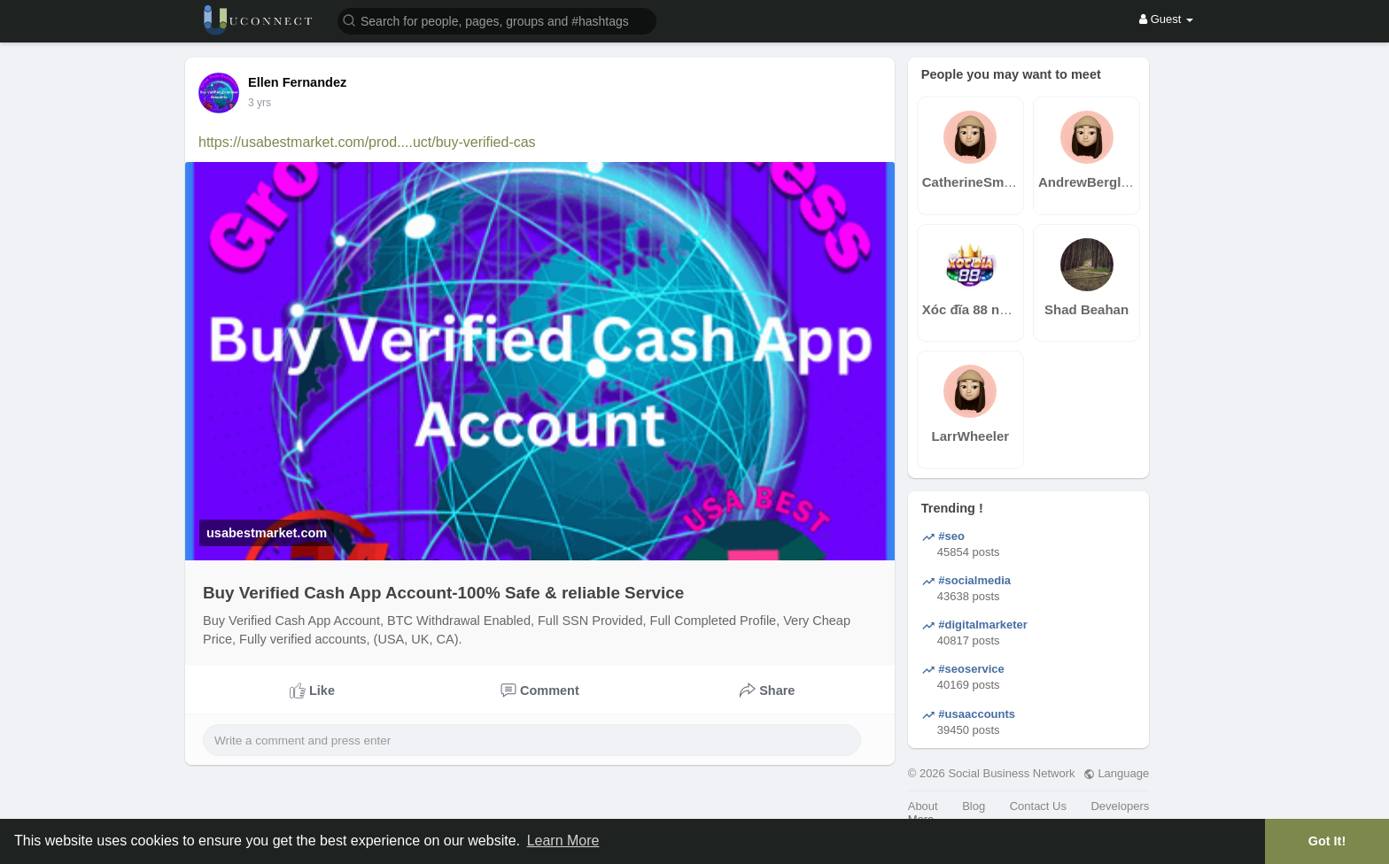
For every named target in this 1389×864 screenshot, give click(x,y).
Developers (1119, 806)
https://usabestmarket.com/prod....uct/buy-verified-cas (367, 142)
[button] (497, 20)
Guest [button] (1166, 19)
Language (1116, 773)
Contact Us (1038, 806)
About (923, 806)
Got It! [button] (1327, 841)
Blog (973, 806)
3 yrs (259, 102)
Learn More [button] (563, 840)
